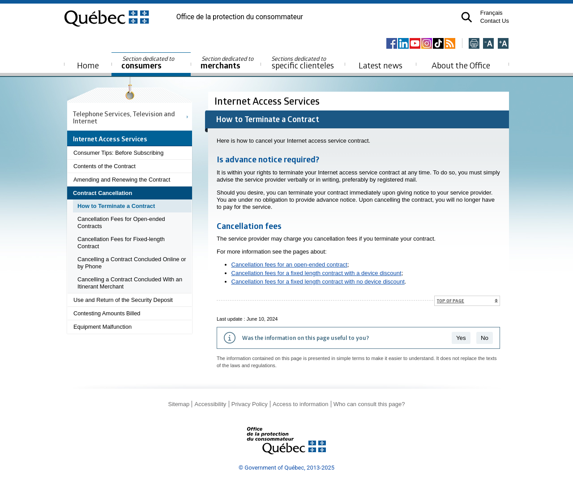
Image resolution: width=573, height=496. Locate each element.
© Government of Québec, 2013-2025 (286, 467)
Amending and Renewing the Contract (121, 179)
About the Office (461, 65)
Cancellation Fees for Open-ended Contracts (121, 222)
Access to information (300, 404)
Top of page (450, 300)
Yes (461, 338)
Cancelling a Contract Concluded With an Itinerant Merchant (129, 283)
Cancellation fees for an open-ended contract (289, 264)
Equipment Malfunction (102, 326)
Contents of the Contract (104, 166)
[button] (467, 17)
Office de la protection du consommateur (239, 17)
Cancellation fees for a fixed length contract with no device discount (318, 281)
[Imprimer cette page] (474, 44)
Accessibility (211, 404)
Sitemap (178, 404)
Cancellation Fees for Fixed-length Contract (121, 243)
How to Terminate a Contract (116, 206)
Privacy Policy (249, 404)
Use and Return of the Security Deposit (123, 300)
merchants (228, 63)
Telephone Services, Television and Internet (124, 117)
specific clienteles (302, 63)
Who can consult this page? (369, 404)
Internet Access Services (268, 100)
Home (88, 65)
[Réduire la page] (488, 44)
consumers (148, 63)
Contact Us (494, 20)
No (484, 338)
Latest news (380, 65)
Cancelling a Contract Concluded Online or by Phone (131, 263)
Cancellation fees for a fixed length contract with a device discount (316, 273)
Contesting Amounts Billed (106, 313)
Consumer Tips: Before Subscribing (118, 152)
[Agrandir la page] (503, 44)
